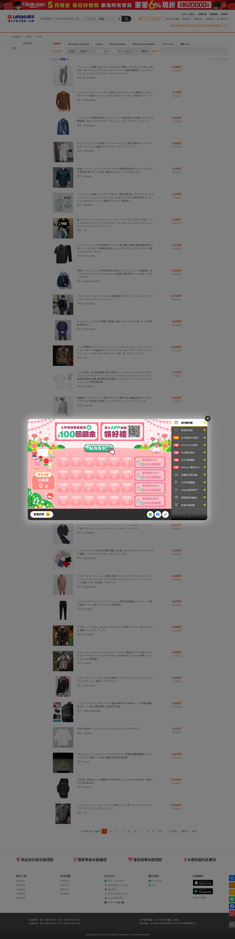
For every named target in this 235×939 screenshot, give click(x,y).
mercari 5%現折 (189, 445)
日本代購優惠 (189, 459)
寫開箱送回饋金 (189, 497)
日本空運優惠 (189, 482)
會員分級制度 (189, 504)
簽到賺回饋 (189, 422)
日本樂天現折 (189, 452)
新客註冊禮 (189, 430)
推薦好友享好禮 (189, 474)
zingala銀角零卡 (189, 489)
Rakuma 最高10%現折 (189, 467)
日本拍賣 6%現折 (189, 437)
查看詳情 (39, 514)
